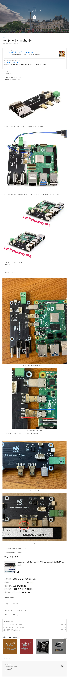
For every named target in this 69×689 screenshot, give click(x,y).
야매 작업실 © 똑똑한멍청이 (11, 666)
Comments (6, 659)
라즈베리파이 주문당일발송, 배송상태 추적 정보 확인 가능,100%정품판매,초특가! (24, 54)
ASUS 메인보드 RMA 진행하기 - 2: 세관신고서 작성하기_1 (13, 626)
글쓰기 (27, 29)
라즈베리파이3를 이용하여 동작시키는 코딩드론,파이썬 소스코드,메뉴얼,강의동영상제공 (25, 64)
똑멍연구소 (34, 11)
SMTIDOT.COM (37, 687)
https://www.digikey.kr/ (9, 50)
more (65, 637)
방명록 (32, 29)
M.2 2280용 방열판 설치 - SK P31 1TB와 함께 (11, 630)
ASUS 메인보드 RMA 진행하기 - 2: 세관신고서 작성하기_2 (13, 624)
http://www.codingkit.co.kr (10, 60)
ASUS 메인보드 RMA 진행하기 (8, 629)
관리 (42, 29)
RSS (37, 29)
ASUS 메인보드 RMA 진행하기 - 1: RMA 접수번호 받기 (13, 627)
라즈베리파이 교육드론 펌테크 (12, 63)
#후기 (3, 38)
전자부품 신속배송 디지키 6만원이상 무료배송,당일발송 (19, 52)
